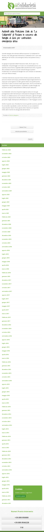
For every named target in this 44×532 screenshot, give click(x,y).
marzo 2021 (5, 213)
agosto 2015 (6, 384)
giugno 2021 (5, 202)
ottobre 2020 (6, 232)
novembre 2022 (6, 153)
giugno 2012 (5, 481)
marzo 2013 (5, 447)
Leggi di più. (28, 492)
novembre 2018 (6, 239)
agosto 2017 (6, 295)
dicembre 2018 (6, 235)
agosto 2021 (6, 194)
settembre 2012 (7, 470)
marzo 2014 (5, 432)
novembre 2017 (6, 284)
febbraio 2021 (6, 217)
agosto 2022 (6, 161)
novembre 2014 (6, 418)
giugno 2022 (5, 168)
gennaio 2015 (6, 410)
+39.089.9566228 (21, 522)
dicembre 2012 (6, 459)
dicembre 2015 (6, 369)
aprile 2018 (5, 265)
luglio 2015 (5, 388)
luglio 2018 (5, 254)
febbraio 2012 (6, 496)
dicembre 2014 (6, 414)
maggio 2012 (6, 485)
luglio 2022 (5, 165)
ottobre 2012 (6, 466)
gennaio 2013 (6, 455)
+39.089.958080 (21, 517)
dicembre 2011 (6, 503)
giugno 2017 (5, 302)
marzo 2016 (5, 358)
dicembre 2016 (6, 325)
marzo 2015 (5, 403)
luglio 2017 (5, 299)
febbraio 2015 (6, 406)
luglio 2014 (5, 429)
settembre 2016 (7, 336)
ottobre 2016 (6, 332)
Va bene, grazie (20, 496)
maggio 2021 (6, 206)
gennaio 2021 (6, 220)
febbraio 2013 (6, 451)
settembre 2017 (7, 291)
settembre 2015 (7, 380)
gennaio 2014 (6, 440)
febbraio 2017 (6, 317)
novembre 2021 (6, 183)
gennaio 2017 (6, 321)
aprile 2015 (5, 399)
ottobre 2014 (6, 421)
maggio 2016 (6, 351)
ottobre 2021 (6, 187)
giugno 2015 (5, 392)
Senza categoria (13, 115)
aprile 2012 (5, 488)
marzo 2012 (5, 492)
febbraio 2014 (6, 436)
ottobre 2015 (6, 377)
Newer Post (22, 127)
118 (21, 527)
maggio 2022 (6, 172)
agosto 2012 (6, 473)
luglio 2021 (5, 198)
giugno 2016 (5, 347)
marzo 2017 (5, 313)
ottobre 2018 (6, 243)
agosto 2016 (6, 340)
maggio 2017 (6, 306)
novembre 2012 (6, 462)
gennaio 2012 (6, 500)
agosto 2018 (6, 250)
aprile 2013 (5, 444)
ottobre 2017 (6, 287)
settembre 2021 (7, 191)
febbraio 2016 (6, 362)
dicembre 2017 (6, 280)
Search (30, 139)
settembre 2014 (7, 425)
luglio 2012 (5, 477)
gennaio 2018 (6, 276)
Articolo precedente (22, 131)
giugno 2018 (5, 258)
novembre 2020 (6, 228)
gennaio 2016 (6, 366)
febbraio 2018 (6, 273)
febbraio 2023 (6, 150)
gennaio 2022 (6, 176)
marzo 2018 (5, 269)
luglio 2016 (5, 343)
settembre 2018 (7, 246)
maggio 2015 (6, 395)
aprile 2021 (5, 209)
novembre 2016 (6, 328)
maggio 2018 (6, 261)
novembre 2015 (6, 373)
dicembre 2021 (6, 180)
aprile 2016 (5, 354)
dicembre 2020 (6, 224)
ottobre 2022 (6, 157)
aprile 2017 (5, 310)
